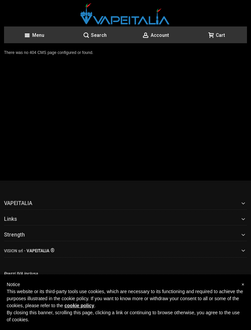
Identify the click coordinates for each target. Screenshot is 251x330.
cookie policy (79, 305)
